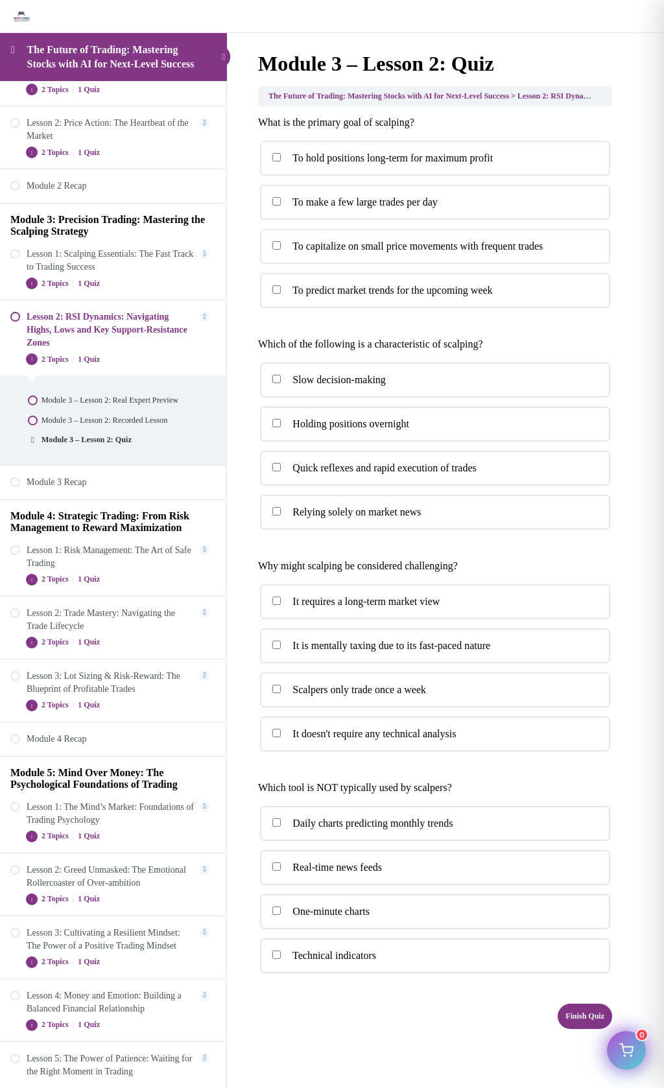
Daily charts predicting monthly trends (362, 823)
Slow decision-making (329, 379)
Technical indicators (324, 955)
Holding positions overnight (340, 423)
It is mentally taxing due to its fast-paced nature (381, 645)
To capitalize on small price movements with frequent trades (407, 246)
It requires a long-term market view (356, 601)
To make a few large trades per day (355, 201)
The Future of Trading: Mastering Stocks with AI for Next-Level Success (388, 96)
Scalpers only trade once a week (349, 689)
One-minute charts (321, 911)
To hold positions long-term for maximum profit (382, 157)
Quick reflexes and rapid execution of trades (374, 467)
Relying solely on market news (346, 511)
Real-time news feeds (327, 867)
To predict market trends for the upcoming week (382, 290)
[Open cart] (626, 1050)
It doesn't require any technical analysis (364, 733)
